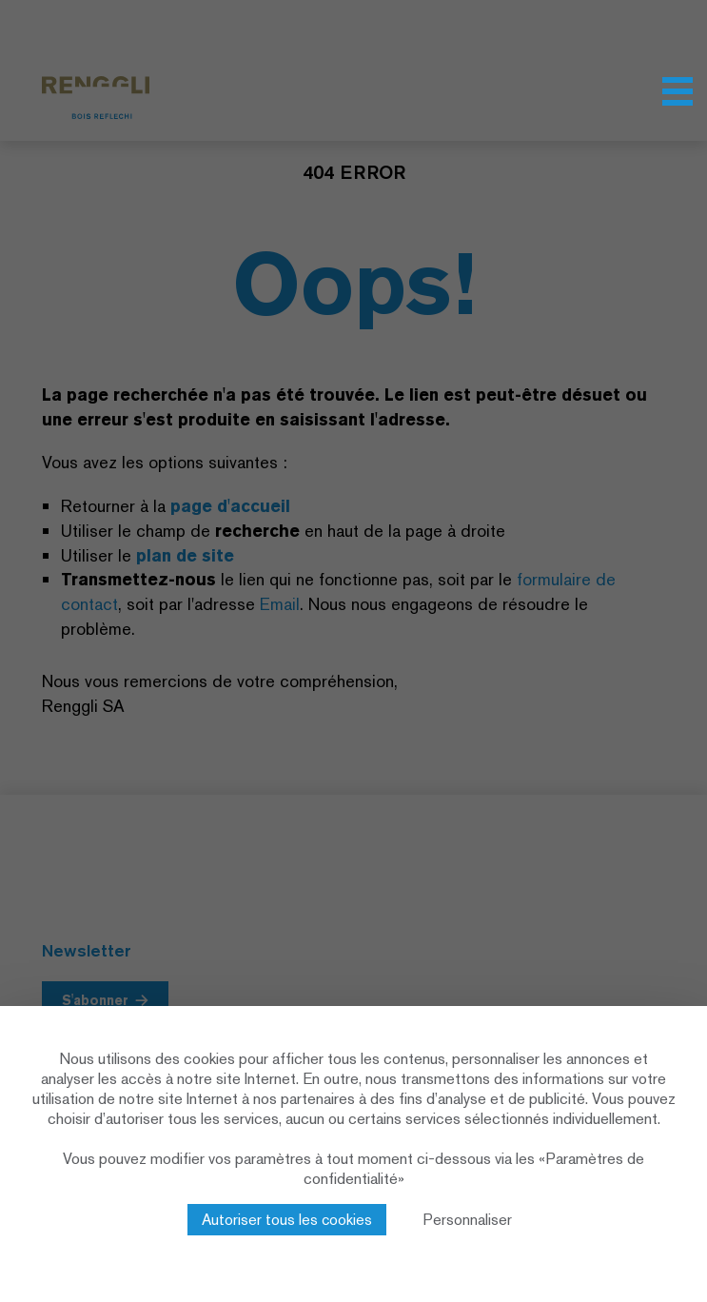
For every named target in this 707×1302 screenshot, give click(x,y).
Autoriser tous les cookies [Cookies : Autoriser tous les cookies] (287, 1220)
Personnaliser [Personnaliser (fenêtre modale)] (467, 1220)
